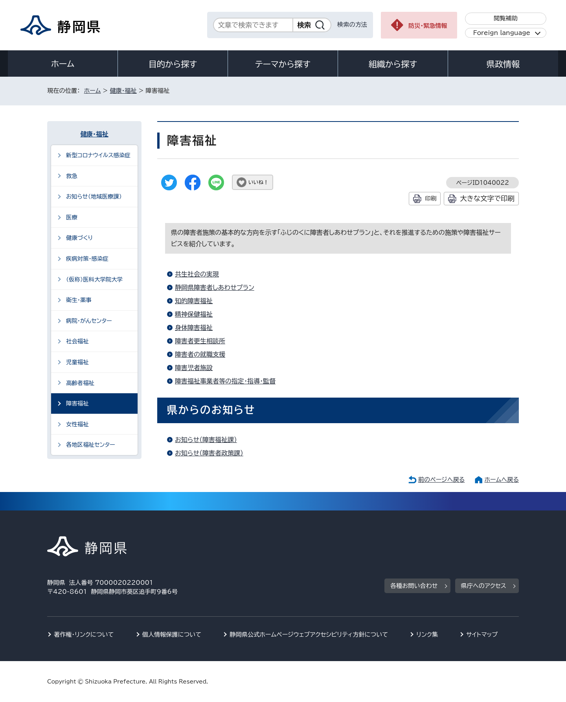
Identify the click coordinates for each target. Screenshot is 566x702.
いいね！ (258, 182)
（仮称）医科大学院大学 (94, 279)
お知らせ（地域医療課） (94, 196)
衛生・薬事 (79, 300)
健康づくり (79, 238)
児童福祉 (77, 362)
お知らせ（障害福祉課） (206, 440)
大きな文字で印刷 (487, 198)
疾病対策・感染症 (87, 259)
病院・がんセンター (89, 321)
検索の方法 (352, 25)
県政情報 (503, 64)
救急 (71, 176)
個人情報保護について (172, 635)
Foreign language (501, 33)
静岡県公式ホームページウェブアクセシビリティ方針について (309, 635)
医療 (71, 217)
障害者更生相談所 (200, 341)
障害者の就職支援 (200, 354)
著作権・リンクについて (84, 635)
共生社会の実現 (197, 274)
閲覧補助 (506, 18)
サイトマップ (482, 635)
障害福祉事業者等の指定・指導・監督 (225, 381)
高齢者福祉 (80, 383)
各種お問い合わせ (414, 586)
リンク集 (427, 635)
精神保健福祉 (194, 314)
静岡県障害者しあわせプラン (214, 287)
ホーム (63, 63)
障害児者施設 (194, 368)
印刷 (430, 198)
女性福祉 (77, 424)
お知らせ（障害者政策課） (209, 453)
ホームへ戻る (502, 480)
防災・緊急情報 (427, 26)
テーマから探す (283, 64)
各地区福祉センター (90, 445)
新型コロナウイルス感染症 (98, 155)
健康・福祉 (123, 91)
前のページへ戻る (441, 480)
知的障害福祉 (194, 301)
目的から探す (173, 64)
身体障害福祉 (194, 327)
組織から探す (393, 64)
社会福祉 (77, 341)
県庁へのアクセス (483, 586)
